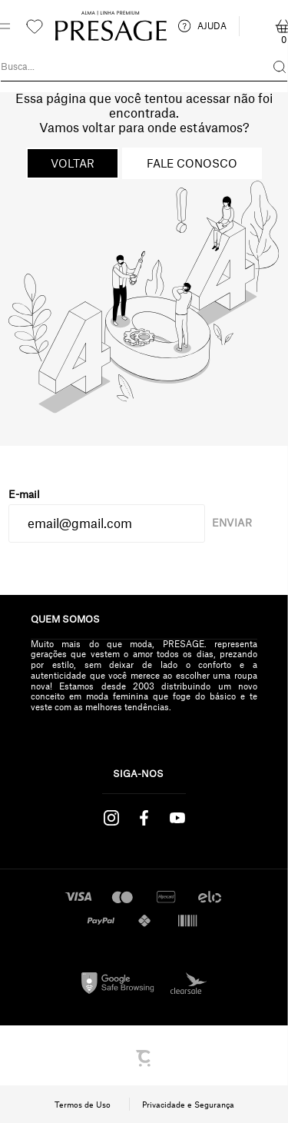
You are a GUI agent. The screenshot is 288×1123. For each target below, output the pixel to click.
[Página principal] (111, 26)
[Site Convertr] (144, 1058)
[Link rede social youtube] (177, 818)
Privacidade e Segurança (188, 1104)
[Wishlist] (34, 26)
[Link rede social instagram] (111, 818)
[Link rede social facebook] (144, 818)
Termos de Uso (83, 1104)
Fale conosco (192, 163)
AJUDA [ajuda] (202, 26)
